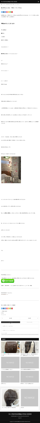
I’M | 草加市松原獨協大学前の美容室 (9, 1)
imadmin (6, 311)
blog (5, 9)
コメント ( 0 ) (10, 322)
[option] (10, 399)
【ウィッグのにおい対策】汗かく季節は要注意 (9, 407)
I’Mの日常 (22, 407)
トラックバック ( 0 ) (29, 322)
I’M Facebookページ (4, 294)
